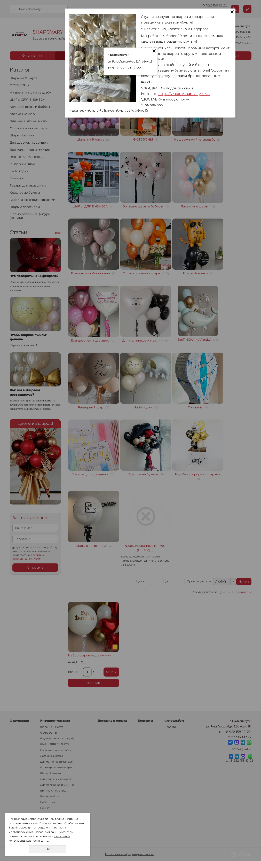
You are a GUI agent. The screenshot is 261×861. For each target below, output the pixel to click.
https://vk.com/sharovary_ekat (184, 93)
